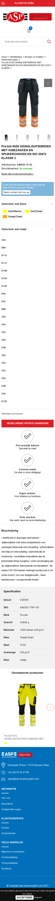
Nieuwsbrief (7, 804)
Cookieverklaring (9, 857)
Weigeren (38, 897)
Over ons (5, 798)
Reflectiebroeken (9, 59)
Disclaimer (6, 869)
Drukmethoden (8, 833)
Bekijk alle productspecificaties (17, 174)
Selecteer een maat (13, 229)
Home (4, 57)
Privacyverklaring (9, 863)
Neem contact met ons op (16, 192)
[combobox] (23, 41)
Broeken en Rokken (34, 57)
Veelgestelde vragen (11, 809)
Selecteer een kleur (13, 204)
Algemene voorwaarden (12, 852)
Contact (5, 828)
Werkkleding (16, 57)
